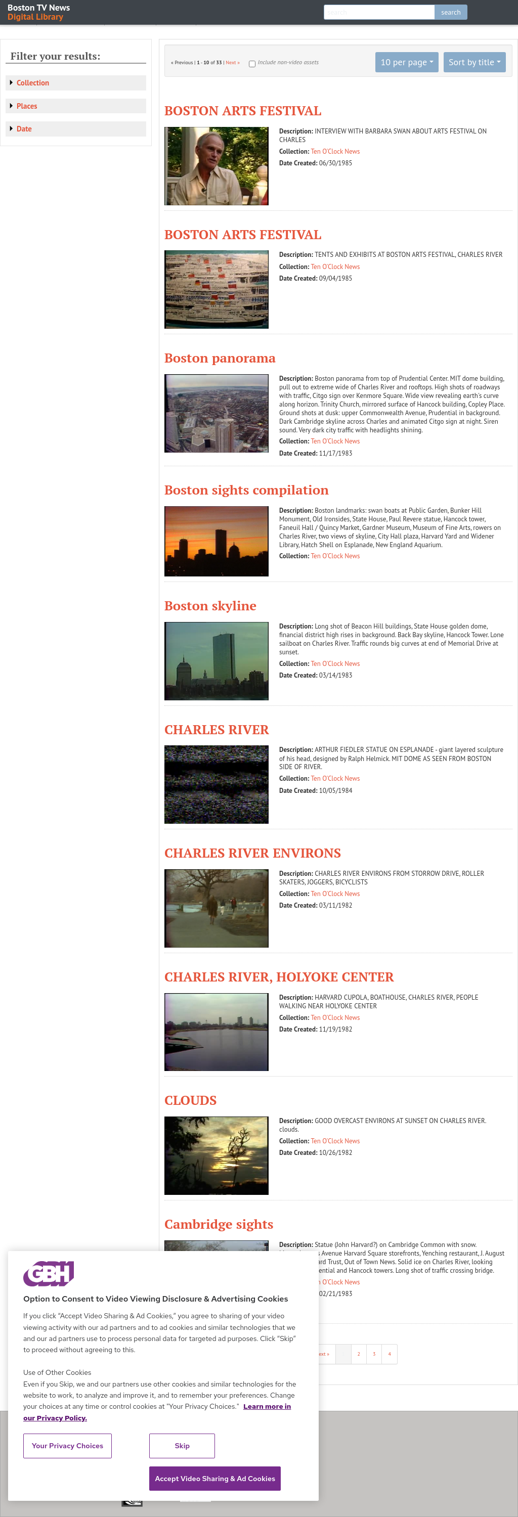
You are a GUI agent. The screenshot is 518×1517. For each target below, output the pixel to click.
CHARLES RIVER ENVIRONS (252, 852)
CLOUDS (190, 1099)
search (451, 12)
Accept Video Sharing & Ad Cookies (215, 1478)
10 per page (403, 62)
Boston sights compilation (246, 489)
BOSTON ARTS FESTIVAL (242, 110)
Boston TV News (39, 11)
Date (24, 128)
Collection (33, 82)
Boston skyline (210, 605)
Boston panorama (220, 357)
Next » (233, 62)
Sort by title (471, 62)
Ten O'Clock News (335, 151)
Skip (182, 1445)
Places (27, 106)
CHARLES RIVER (216, 729)
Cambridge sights (219, 1223)
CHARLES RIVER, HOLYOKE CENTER (279, 976)
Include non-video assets (288, 62)
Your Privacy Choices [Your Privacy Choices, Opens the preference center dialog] (68, 1445)
